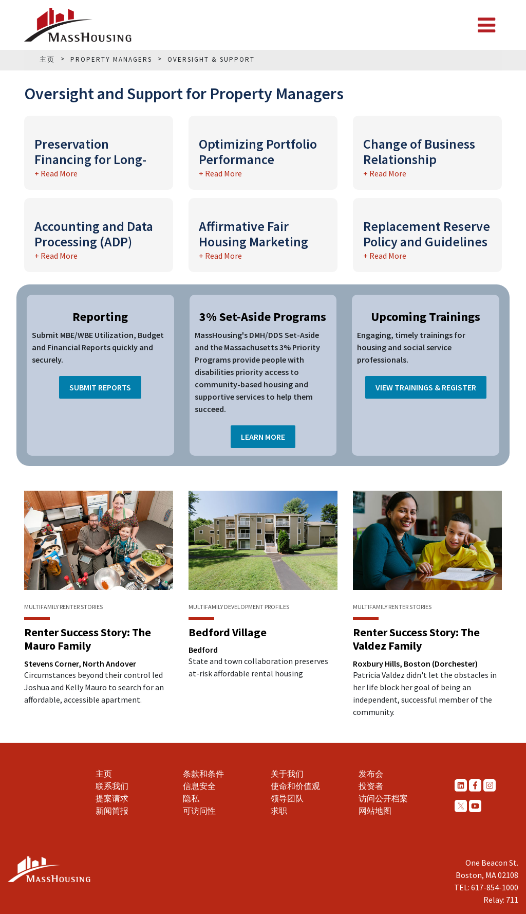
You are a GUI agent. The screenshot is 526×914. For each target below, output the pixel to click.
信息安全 (199, 786)
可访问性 (199, 810)
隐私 (191, 798)
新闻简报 (112, 810)
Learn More (263, 437)
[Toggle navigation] (486, 25)
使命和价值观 (295, 786)
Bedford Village (228, 632)
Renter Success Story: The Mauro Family (87, 639)
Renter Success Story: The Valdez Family (416, 639)
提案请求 (112, 798)
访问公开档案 (383, 798)
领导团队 (287, 798)
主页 (104, 773)
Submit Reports (100, 387)
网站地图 (375, 810)
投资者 (371, 786)
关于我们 (287, 773)
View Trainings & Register (425, 387)
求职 (279, 810)
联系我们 (112, 786)
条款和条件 (203, 773)
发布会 (371, 773)
